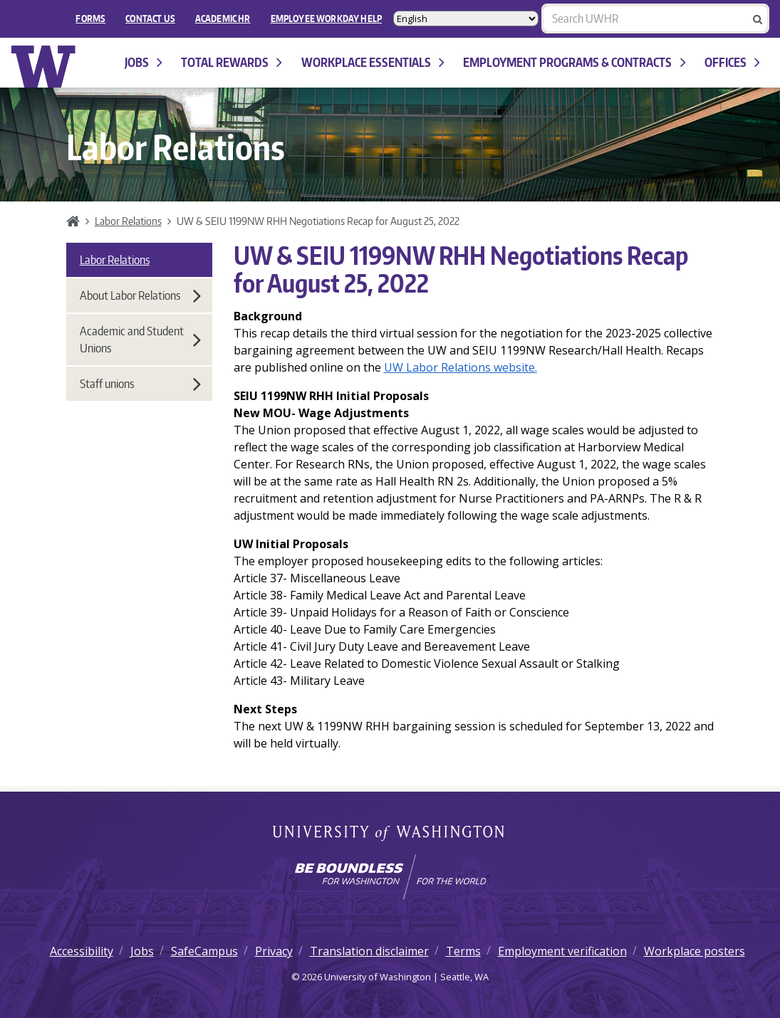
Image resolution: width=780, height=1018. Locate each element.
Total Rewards (231, 62)
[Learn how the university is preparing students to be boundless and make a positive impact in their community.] (390, 877)
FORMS (90, 18)
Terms (463, 951)
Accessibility (81, 951)
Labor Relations (128, 221)
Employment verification (562, 951)
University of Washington (390, 834)
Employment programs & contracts (574, 62)
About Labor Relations (140, 295)
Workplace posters (694, 951)
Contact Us (150, 18)
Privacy (274, 951)
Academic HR (223, 18)
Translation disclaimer (369, 951)
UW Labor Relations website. (460, 367)
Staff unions (140, 383)
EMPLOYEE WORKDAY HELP (326, 18)
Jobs (143, 62)
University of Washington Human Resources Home (43, 67)
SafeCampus (204, 951)
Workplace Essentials (372, 62)
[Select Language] (466, 18)
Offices (732, 62)
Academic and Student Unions (140, 339)
